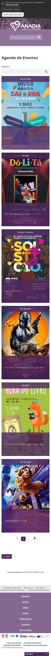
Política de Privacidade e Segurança (13, 590)
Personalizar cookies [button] (11, 9)
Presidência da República (32, 643)
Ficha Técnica (40, 588)
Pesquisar (5, 66)
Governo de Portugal (14, 643)
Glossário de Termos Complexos (38, 590)
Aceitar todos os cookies (12, 14)
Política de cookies (11, 5)
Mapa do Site (28, 588)
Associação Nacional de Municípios (36, 645)
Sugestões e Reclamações (12, 588)
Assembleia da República (12, 645)
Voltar (8, 556)
